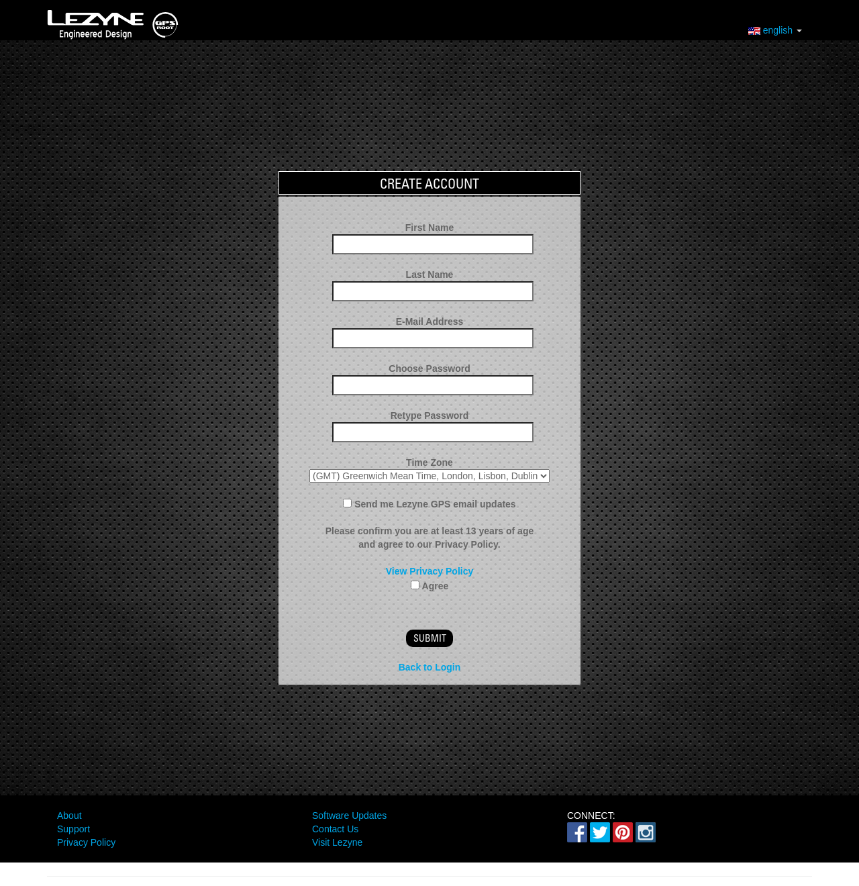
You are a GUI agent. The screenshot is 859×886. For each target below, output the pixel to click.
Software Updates (349, 815)
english (775, 29)
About (69, 815)
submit (429, 638)
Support (73, 829)
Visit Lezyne (337, 842)
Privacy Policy (86, 842)
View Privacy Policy (430, 571)
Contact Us (335, 829)
